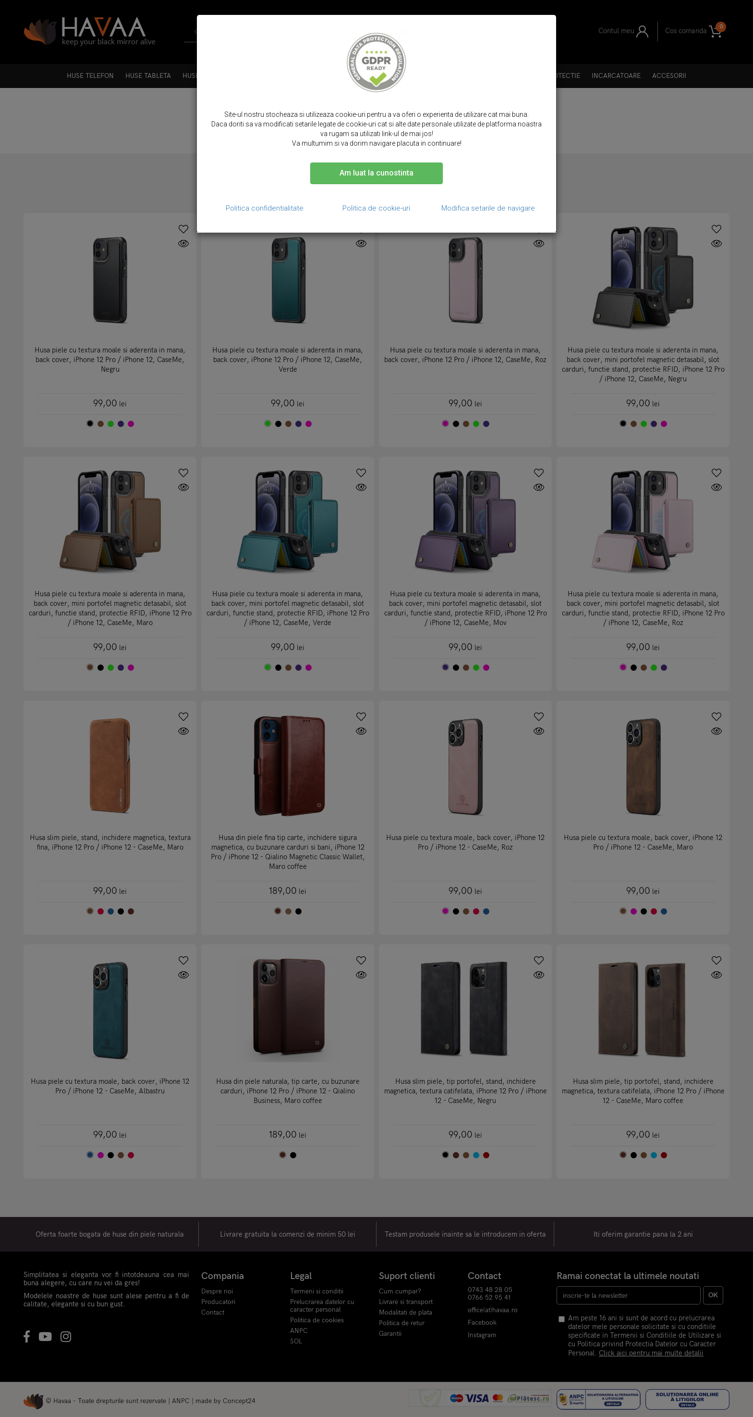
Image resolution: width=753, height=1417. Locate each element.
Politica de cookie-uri (376, 208)
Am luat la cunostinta (376, 172)
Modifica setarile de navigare (488, 208)
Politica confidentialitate (265, 208)
